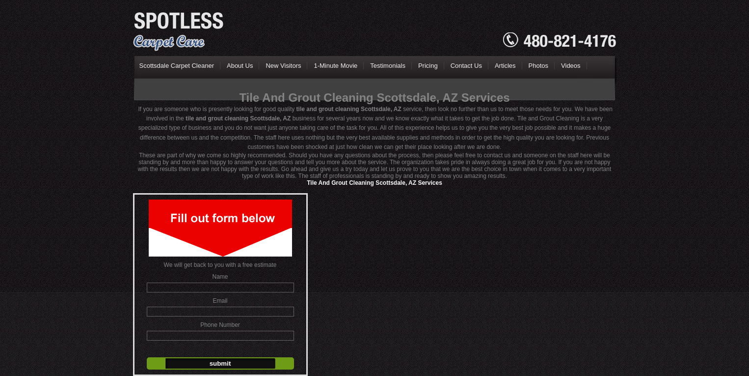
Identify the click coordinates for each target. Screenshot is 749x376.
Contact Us (466, 65)
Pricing (428, 65)
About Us (240, 65)
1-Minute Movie (335, 65)
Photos (538, 65)
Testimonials (387, 65)
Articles (505, 65)
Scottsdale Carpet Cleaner (176, 65)
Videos (571, 65)
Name (220, 276)
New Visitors (283, 65)
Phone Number (220, 324)
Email (220, 300)
